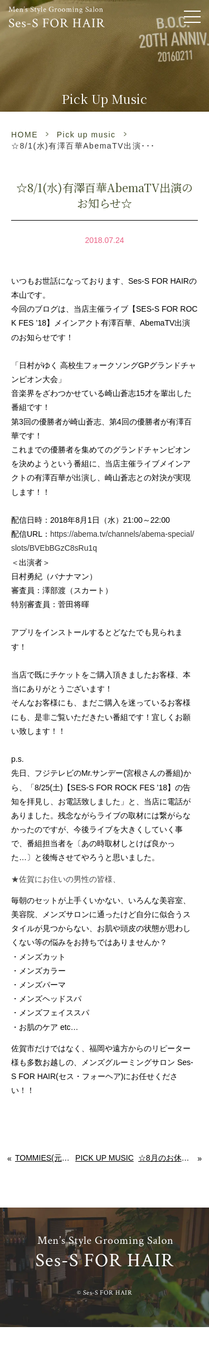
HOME (24, 134)
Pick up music (86, 134)
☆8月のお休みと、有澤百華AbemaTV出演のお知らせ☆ (168, 1157)
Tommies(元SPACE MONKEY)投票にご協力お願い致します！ (43, 1157)
